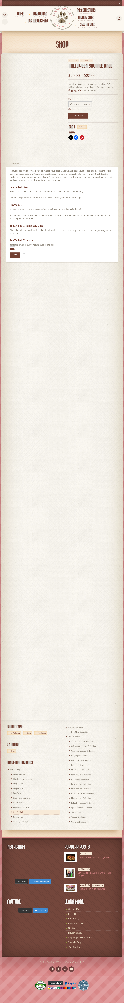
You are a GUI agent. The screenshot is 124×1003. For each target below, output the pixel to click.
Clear (70, 109)
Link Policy (73, 918)
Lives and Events (76, 923)
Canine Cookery (85, 854)
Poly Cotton (42, 733)
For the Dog (15, 770)
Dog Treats (17, 793)
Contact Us (73, 909)
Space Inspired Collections (81, 808)
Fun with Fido (85, 885)
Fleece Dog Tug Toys (21, 798)
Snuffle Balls (74, 60)
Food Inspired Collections (81, 775)
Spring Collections (78, 812)
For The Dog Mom (75, 727)
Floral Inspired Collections (81, 770)
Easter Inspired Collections (81, 760)
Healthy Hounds (84, 869)
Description (14, 164)
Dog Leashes (18, 788)
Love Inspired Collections (81, 784)
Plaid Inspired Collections (81, 798)
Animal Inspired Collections (82, 741)
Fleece (83, 127)
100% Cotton (15, 733)
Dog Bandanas (19, 774)
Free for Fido (18, 803)
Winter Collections (78, 822)
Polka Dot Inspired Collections (83, 803)
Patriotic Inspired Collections (82, 793)
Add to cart (78, 116)
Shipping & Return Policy (80, 937)
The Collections (74, 737)
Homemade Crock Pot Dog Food (94, 857)
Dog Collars (18, 784)
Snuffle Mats (18, 817)
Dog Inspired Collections (81, 756)
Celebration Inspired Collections (84, 746)
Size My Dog (74, 942)
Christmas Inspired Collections (83, 751)
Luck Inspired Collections (81, 789)
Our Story (73, 928)
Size (70, 99)
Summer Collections (79, 817)
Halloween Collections (80, 779)
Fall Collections (87, 60)
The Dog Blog (75, 947)
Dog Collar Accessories (22, 779)
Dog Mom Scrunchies (79, 732)
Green (13, 751)
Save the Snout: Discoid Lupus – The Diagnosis (94, 874)
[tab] (14, 163)
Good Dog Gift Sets (21, 807)
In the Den (73, 914)
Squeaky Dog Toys (20, 822)
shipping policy (75, 90)
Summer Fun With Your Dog (92, 889)
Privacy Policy (75, 932)
